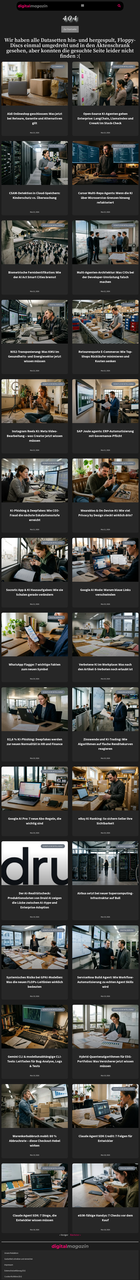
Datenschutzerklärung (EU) (15, 1270)
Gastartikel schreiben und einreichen (18, 1259)
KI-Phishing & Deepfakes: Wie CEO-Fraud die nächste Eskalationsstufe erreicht (35, 515)
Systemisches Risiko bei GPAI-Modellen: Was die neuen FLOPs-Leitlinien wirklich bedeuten (34, 982)
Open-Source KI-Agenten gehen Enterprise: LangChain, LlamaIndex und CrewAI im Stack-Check (105, 118)
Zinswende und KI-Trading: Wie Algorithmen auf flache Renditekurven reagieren (105, 744)
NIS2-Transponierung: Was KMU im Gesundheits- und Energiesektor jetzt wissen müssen (34, 356)
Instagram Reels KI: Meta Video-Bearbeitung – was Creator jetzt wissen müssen (34, 436)
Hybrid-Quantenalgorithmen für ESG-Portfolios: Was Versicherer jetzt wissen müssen (105, 1061)
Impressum (8, 1265)
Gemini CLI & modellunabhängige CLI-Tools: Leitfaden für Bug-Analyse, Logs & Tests (34, 1061)
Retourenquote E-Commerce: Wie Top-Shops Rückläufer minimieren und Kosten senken (105, 356)
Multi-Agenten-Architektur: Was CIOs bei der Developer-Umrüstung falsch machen (105, 277)
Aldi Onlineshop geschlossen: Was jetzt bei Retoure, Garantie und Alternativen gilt (34, 118)
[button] (82, 5)
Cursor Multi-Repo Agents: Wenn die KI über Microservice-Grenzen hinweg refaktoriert (105, 197)
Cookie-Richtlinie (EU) (13, 1276)
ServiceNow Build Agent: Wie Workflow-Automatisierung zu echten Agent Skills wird (105, 982)
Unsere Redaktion (11, 1253)
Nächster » (75, 1234)
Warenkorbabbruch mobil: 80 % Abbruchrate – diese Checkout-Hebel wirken (34, 1140)
